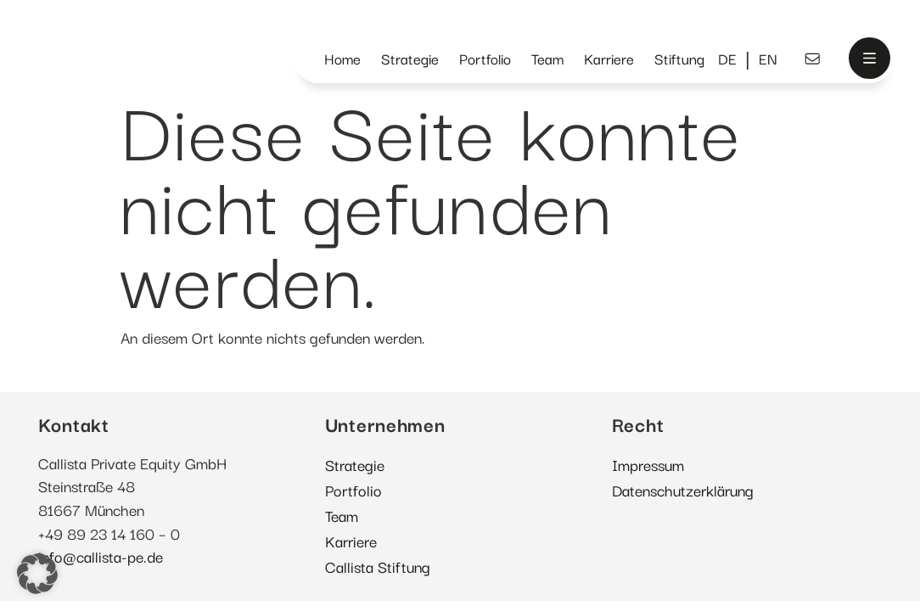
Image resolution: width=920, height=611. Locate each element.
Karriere (609, 58)
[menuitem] (727, 58)
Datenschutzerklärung (683, 490)
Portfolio (485, 58)
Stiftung (679, 58)
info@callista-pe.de (100, 556)
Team (547, 58)
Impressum (648, 464)
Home (342, 58)
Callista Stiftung (377, 566)
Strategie (410, 58)
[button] (37, 573)
